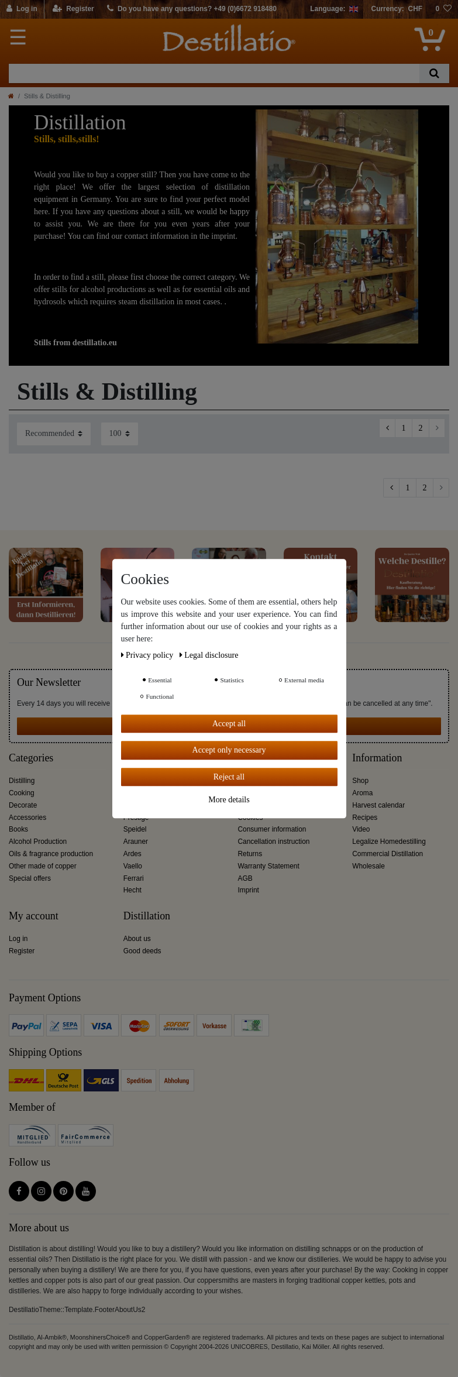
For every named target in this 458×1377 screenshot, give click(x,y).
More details (228, 799)
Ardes (132, 854)
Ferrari (133, 878)
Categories (31, 758)
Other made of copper (43, 866)
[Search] (434, 73)
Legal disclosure (209, 655)
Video (361, 829)
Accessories (27, 817)
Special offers (30, 878)
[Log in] (22, 9)
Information (377, 758)
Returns (250, 854)
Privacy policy (148, 655)
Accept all (229, 723)
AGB (245, 878)
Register (22, 951)
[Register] (73, 9)
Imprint (248, 890)
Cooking (22, 793)
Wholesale (368, 866)
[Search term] (214, 73)
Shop (360, 781)
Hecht (132, 890)
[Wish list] (443, 9)
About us (137, 939)
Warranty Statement (268, 866)
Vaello (132, 866)
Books (18, 829)
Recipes (364, 817)
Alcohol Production (38, 841)
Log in (18, 939)
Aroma (362, 793)
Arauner (135, 841)
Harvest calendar (378, 805)
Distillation (146, 916)
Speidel (135, 829)
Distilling (22, 781)
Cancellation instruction (274, 841)
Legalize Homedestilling (389, 841)
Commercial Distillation (387, 854)
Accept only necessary (229, 750)
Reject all (229, 776)
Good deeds (142, 951)
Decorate (23, 805)
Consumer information (272, 829)
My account (33, 916)
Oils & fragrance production (51, 854)
